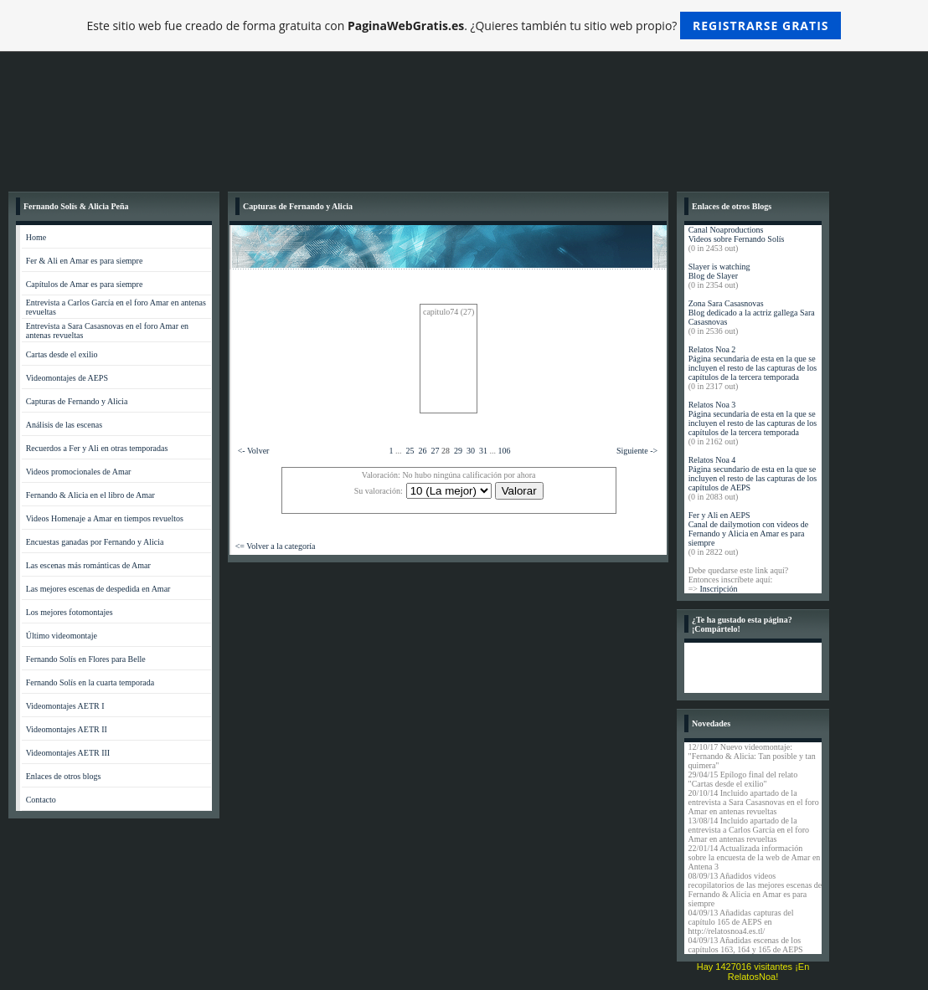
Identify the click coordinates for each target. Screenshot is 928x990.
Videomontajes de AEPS (67, 377)
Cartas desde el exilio (62, 354)
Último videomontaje (61, 635)
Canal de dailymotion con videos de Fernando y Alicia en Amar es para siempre (748, 533)
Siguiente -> (636, 450)
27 (434, 450)
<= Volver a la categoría (275, 546)
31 (483, 450)
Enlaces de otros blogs (63, 776)
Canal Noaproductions (726, 229)
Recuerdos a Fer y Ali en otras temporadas (97, 448)
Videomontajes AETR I (65, 705)
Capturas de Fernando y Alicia (77, 401)
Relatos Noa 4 (712, 459)
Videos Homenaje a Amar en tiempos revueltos (104, 518)
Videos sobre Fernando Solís (736, 239)
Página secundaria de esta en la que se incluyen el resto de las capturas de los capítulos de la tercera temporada (752, 368)
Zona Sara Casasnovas (726, 303)
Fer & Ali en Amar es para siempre (84, 260)
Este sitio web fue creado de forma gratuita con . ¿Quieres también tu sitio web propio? (464, 25)
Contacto (41, 799)
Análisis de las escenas (64, 424)
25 (409, 450)
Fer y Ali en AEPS (719, 515)
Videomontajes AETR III (68, 752)
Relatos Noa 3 (712, 404)
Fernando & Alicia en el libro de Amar (90, 495)
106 (504, 450)
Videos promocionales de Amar (78, 471)
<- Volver (254, 450)
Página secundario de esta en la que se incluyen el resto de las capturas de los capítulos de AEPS (752, 478)
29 (458, 450)
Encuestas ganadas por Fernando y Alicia (95, 541)
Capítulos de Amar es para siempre (84, 284)
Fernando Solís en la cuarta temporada (90, 682)
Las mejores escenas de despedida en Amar (98, 588)
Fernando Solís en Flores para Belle (86, 659)
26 (422, 450)
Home (36, 237)
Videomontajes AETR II (66, 729)
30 (471, 450)
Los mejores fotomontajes (69, 612)
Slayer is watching (719, 266)
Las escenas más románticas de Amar (88, 565)
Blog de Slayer (713, 275)
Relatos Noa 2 (712, 349)
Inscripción (718, 588)
